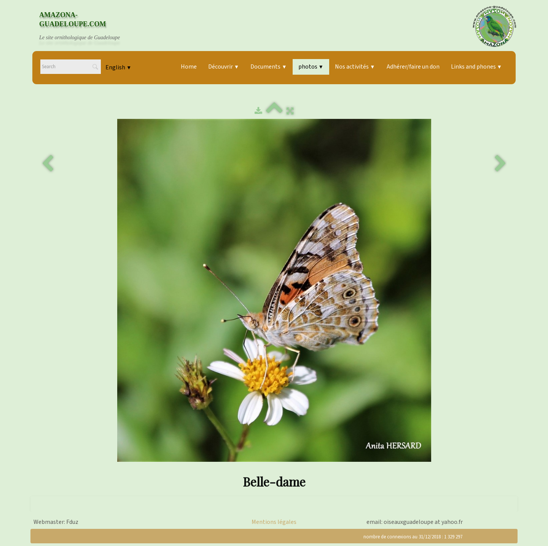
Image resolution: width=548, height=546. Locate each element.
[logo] (86, 26)
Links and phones (476, 66)
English (118, 67)
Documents (268, 66)
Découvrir (223, 66)
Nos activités (355, 66)
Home (189, 66)
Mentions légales (274, 522)
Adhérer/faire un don (413, 66)
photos (310, 66)
